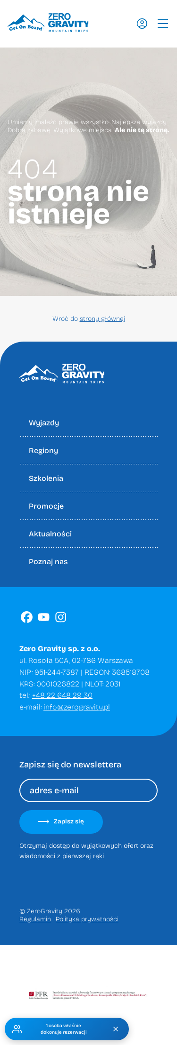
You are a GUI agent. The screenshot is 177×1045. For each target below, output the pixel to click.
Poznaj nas (48, 561)
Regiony (43, 450)
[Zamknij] (115, 1029)
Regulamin (35, 919)
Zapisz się (61, 821)
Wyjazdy (44, 422)
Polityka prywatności (87, 919)
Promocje (46, 506)
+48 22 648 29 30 (62, 695)
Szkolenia (46, 478)
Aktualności (50, 533)
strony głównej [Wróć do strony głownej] (102, 319)
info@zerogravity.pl (76, 706)
